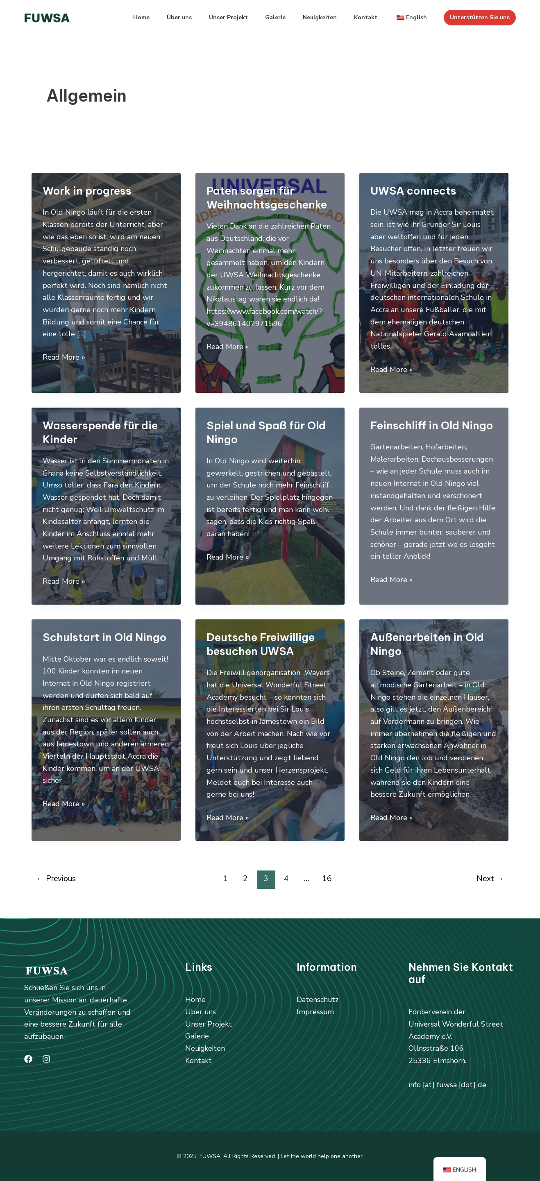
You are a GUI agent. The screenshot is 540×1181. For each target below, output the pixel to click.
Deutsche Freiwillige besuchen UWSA (260, 644)
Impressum (315, 1012)
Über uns (165, 17)
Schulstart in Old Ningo (104, 637)
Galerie (266, 17)
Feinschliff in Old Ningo (431, 425)
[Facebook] (28, 1059)
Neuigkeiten (314, 17)
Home (125, 17)
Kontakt (362, 17)
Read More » (64, 357)
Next (490, 878)
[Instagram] (46, 1059)
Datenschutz (318, 999)
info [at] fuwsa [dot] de (447, 1085)
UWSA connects (413, 190)
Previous (56, 878)
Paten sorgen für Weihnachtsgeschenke (266, 197)
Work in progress (87, 190)
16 (327, 878)
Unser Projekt (217, 17)
